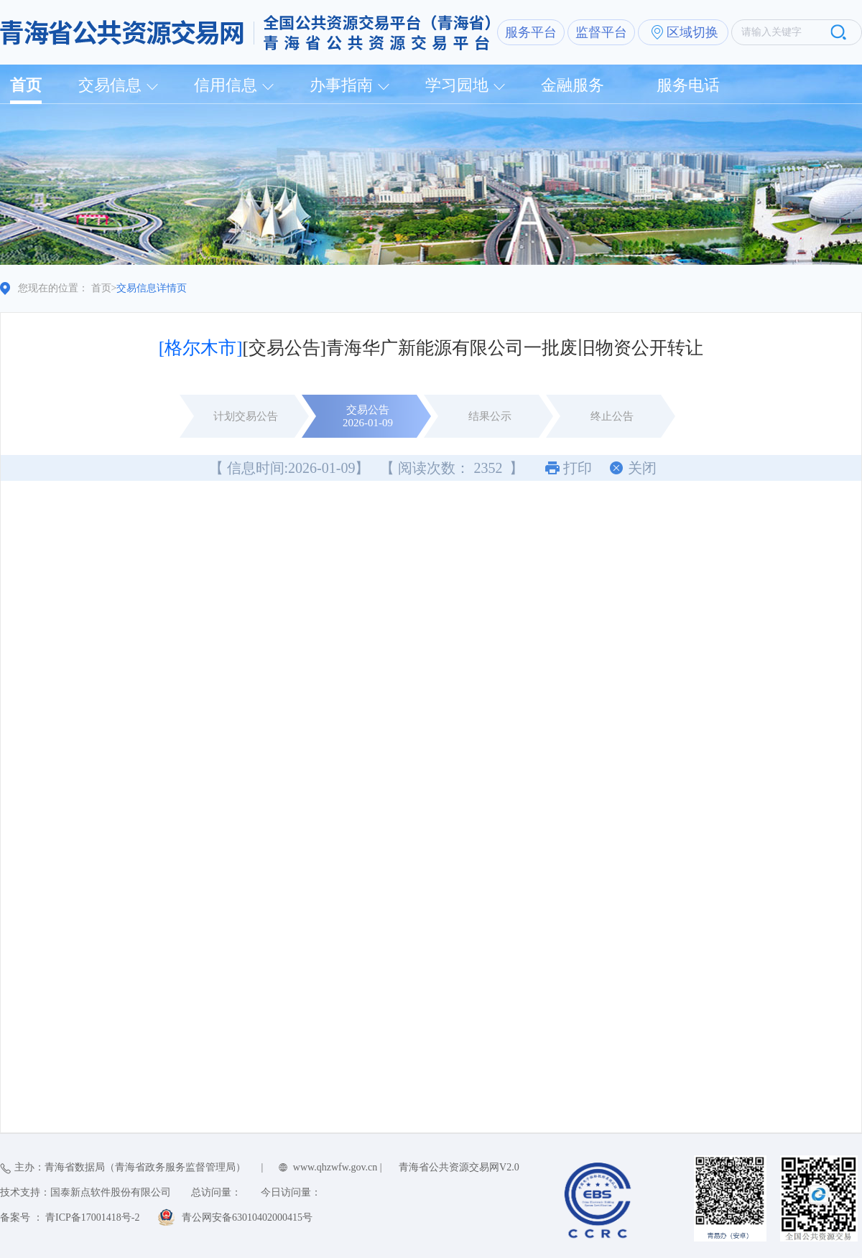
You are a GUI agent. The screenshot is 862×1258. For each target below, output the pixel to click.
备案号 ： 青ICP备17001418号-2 (69, 1217)
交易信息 (110, 85)
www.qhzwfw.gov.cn (335, 1167)
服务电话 (688, 85)
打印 (577, 468)
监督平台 (601, 32)
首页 (26, 85)
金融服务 (572, 85)
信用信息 (225, 85)
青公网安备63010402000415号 (247, 1217)
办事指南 (341, 85)
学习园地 (456, 85)
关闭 (642, 468)
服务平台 (531, 32)
